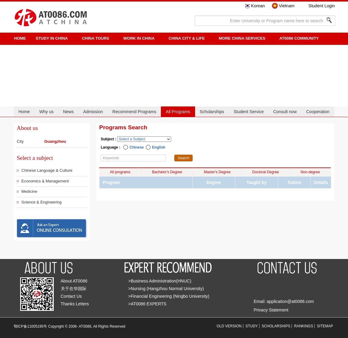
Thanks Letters (75, 303)
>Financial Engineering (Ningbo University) (168, 296)
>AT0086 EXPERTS (147, 303)
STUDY (251, 326)
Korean (258, 5)
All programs (120, 172)
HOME (20, 38)
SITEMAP (325, 326)
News (68, 111)
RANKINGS (303, 326)
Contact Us (71, 296)
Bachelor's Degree (167, 172)
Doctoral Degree (265, 172)
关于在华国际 (73, 288)
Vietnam (286, 5)
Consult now (285, 111)
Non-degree (310, 172)
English (158, 147)
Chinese (136, 147)
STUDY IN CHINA (52, 38)
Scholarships (212, 111)
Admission (93, 111)
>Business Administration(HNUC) (159, 281)
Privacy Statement (271, 309)
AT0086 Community (299, 38)
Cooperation (317, 111)
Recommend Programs (134, 111)
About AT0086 (74, 281)
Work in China (139, 38)
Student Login (322, 5)
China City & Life (187, 38)
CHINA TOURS (95, 38)
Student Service (249, 111)
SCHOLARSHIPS (276, 326)
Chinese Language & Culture (46, 170)
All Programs (178, 111)
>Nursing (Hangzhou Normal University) (166, 288)
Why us (46, 111)
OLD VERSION (229, 326)
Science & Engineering (41, 202)
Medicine (29, 191)
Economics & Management (45, 181)
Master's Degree (217, 172)
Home (24, 111)
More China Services (242, 38)
